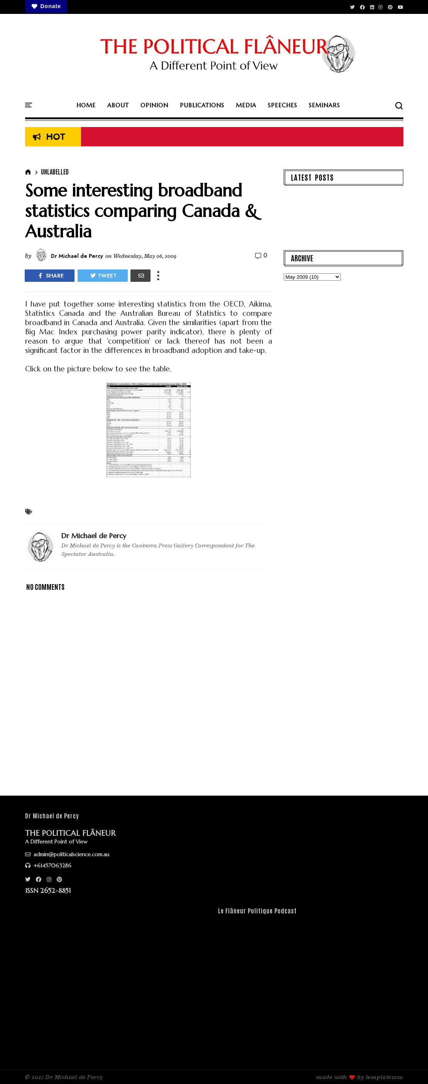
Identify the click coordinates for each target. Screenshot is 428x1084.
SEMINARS (324, 105)
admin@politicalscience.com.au (67, 854)
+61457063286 (48, 865)
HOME (86, 105)
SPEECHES (282, 105)
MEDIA (246, 105)
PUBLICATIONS (202, 105)
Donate (46, 6)
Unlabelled (55, 171)
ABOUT (118, 105)
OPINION (154, 105)
